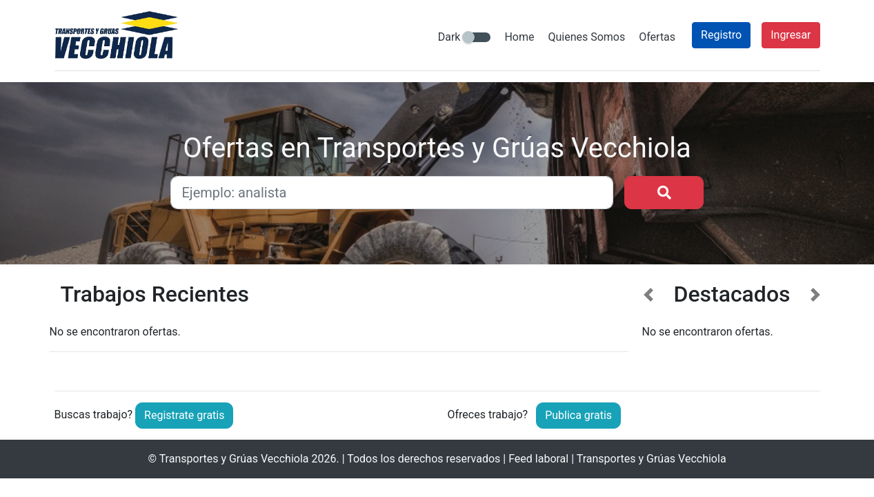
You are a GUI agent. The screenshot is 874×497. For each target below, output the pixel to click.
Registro (721, 34)
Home (519, 36)
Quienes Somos (586, 36)
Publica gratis (578, 415)
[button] (649, 325)
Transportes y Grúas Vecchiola (234, 458)
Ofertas (657, 36)
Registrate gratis (184, 415)
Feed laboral (538, 458)
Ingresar (791, 34)
